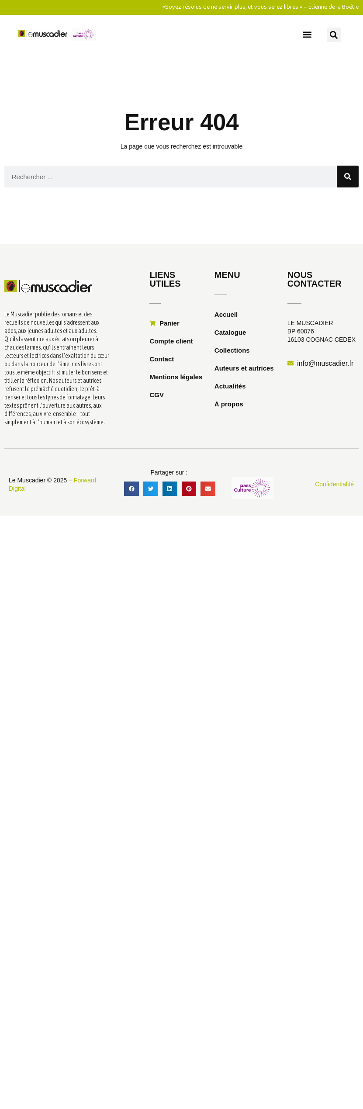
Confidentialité (334, 484)
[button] (307, 34)
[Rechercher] (348, 176)
